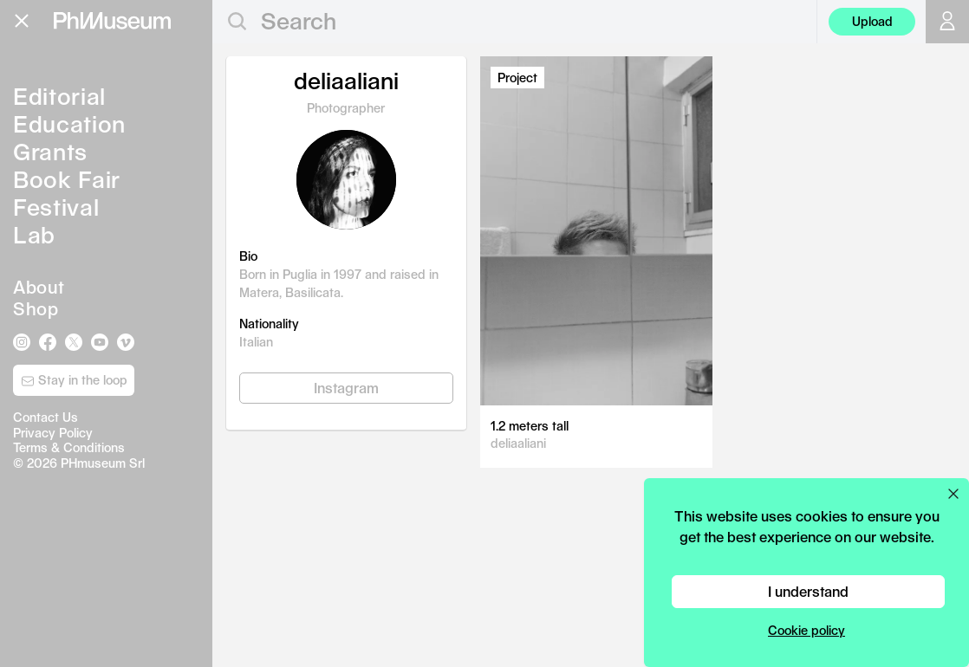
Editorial (59, 95)
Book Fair (66, 178)
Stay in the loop (74, 380)
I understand (808, 591)
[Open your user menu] (947, 21)
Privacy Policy (53, 432)
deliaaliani (518, 443)
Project (517, 77)
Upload (872, 21)
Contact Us (45, 417)
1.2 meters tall (530, 425)
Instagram (346, 387)
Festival (56, 206)
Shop (35, 308)
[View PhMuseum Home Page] (112, 20)
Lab (34, 234)
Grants (50, 151)
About (39, 286)
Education (69, 123)
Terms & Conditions (69, 447)
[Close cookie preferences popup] (953, 493)
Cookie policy (806, 630)
